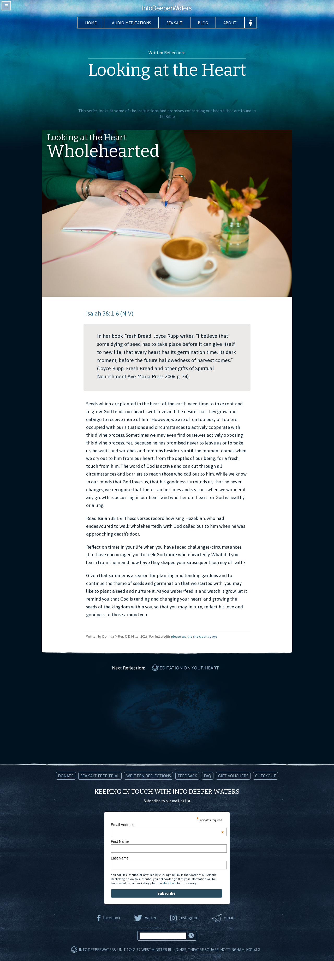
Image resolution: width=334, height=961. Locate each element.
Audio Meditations (131, 23)
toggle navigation (6, 5)
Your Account (253, 22)
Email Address (167, 824)
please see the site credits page (194, 636)
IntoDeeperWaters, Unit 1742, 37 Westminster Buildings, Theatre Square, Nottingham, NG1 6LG (169, 949)
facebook (111, 917)
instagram (189, 917)
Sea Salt (175, 23)
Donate (66, 775)
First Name (120, 841)
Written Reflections (148, 775)
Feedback (187, 775)
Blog (204, 23)
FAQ (207, 775)
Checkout (265, 775)
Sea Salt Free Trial (99, 775)
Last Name (120, 858)
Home (89, 23)
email (230, 917)
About (232, 23)
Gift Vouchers (233, 775)
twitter (149, 917)
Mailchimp (169, 882)
